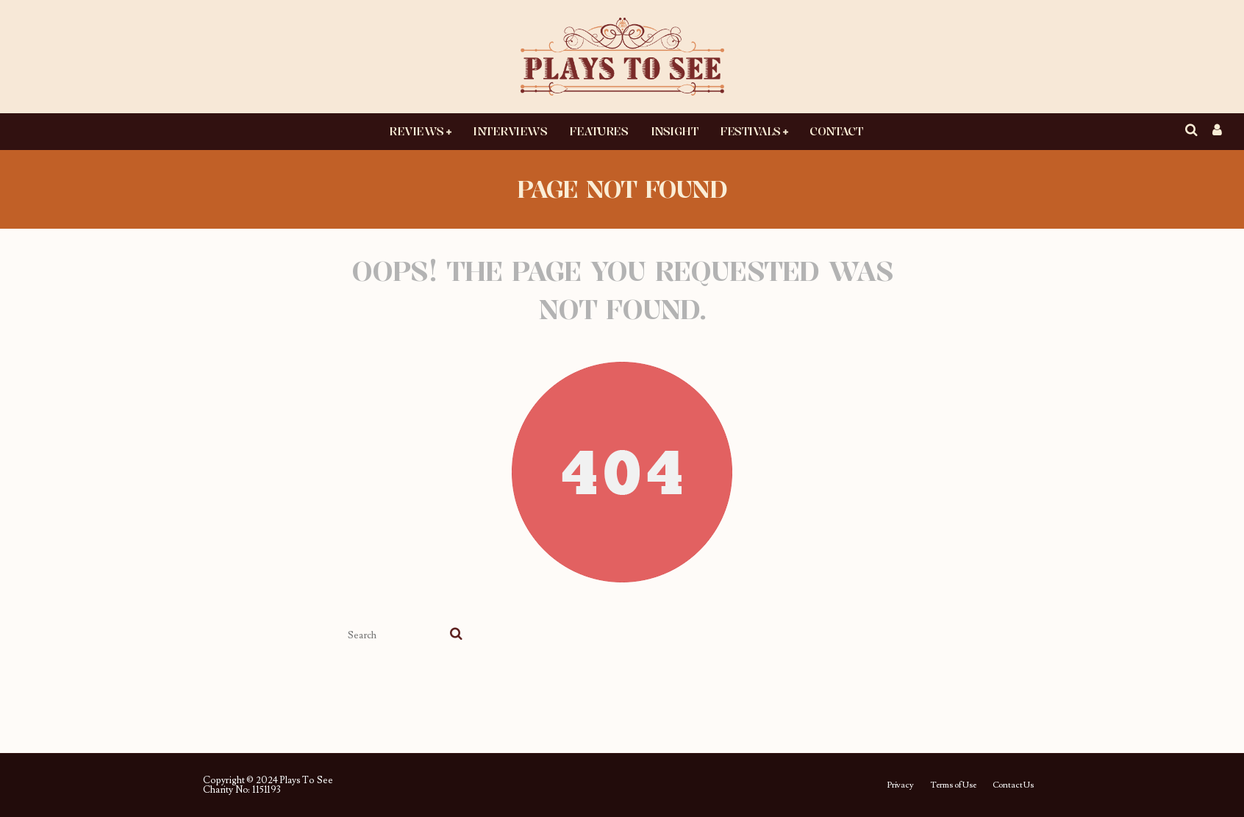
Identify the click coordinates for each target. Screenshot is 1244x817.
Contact (835, 131)
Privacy (900, 785)
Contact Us (1013, 785)
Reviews (416, 131)
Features (598, 131)
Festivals (750, 131)
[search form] (396, 635)
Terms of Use (953, 785)
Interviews (510, 131)
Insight (674, 131)
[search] (456, 635)
